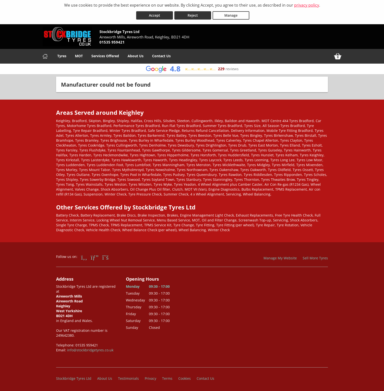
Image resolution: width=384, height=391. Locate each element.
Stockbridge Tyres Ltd (73, 377)
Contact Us (161, 55)
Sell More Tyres (315, 257)
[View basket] (337, 55)
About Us (136, 55)
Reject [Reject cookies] (193, 14)
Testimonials (128, 377)
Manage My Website (280, 257)
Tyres (61, 55)
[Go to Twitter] (105, 256)
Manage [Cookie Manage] (231, 14)
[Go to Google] (95, 256)
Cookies (184, 377)
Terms (167, 377)
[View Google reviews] (192, 68)
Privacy (150, 377)
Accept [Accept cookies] (154, 14)
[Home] (45, 55)
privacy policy (306, 5)
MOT (79, 55)
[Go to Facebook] (84, 256)
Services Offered (105, 55)
